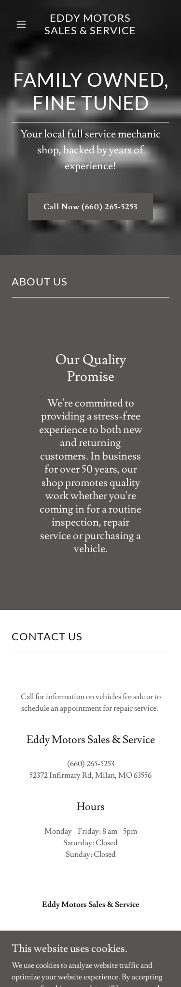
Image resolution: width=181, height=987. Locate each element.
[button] (21, 24)
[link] (90, 24)
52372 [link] (38, 775)
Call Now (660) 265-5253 (90, 207)
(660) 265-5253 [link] (90, 764)
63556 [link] (143, 775)
